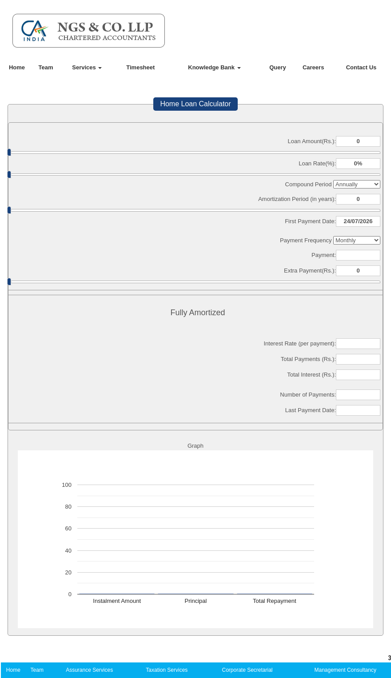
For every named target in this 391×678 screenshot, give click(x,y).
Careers (313, 67)
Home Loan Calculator (195, 104)
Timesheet (140, 67)
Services (87, 67)
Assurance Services (89, 670)
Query (277, 67)
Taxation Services (167, 670)
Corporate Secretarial (247, 670)
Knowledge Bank (214, 67)
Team (46, 67)
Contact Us (361, 67)
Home (17, 67)
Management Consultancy (345, 670)
